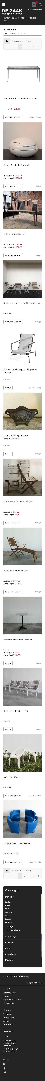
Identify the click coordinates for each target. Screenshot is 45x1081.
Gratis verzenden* (35, 9)
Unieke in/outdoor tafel (14, 234)
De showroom (8, 1017)
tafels (7, 909)
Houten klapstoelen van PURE (18, 501)
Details (8, 388)
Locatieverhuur (9, 1024)
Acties (23, 17)
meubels (14, 33)
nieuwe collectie (13, 930)
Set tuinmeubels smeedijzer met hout (21, 303)
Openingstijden (9, 993)
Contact (6, 20)
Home (5, 33)
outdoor (8, 922)
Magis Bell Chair (11, 777)
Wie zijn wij (7, 1014)
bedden (8, 919)
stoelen (8, 905)
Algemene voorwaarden (12, 999)
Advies (6, 1021)
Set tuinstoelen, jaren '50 (15, 711)
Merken (6, 17)
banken (8, 902)
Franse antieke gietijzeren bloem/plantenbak (15, 437)
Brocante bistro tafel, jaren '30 (18, 639)
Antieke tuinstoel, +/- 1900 (16, 570)
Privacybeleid (8, 1003)
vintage (10, 926)
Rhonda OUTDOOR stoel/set (17, 843)
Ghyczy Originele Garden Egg (17, 165)
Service (6, 996)
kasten (7, 915)
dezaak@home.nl (10, 1051)
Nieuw (15, 17)
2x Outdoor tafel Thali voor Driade (20, 98)
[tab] (22, 897)
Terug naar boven (34, 983)
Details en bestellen (13, 117)
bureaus (8, 912)
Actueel (32, 17)
